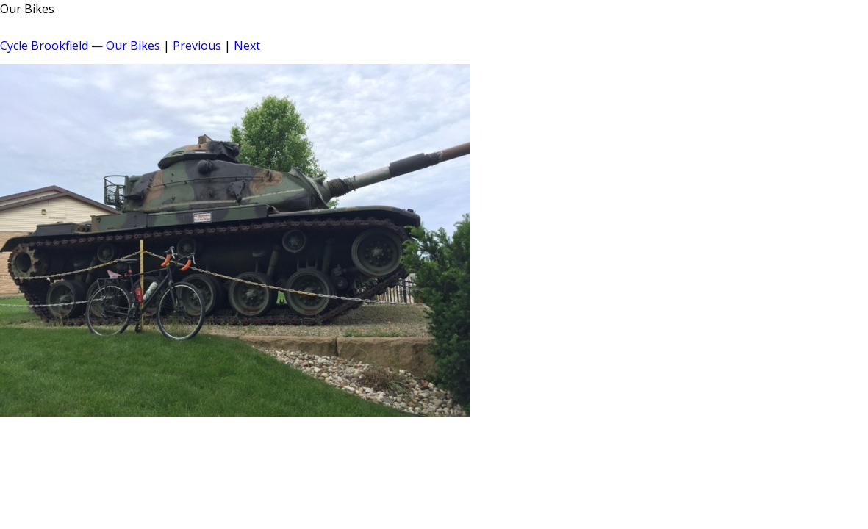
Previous (197, 45)
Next (247, 45)
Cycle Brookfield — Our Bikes (80, 45)
